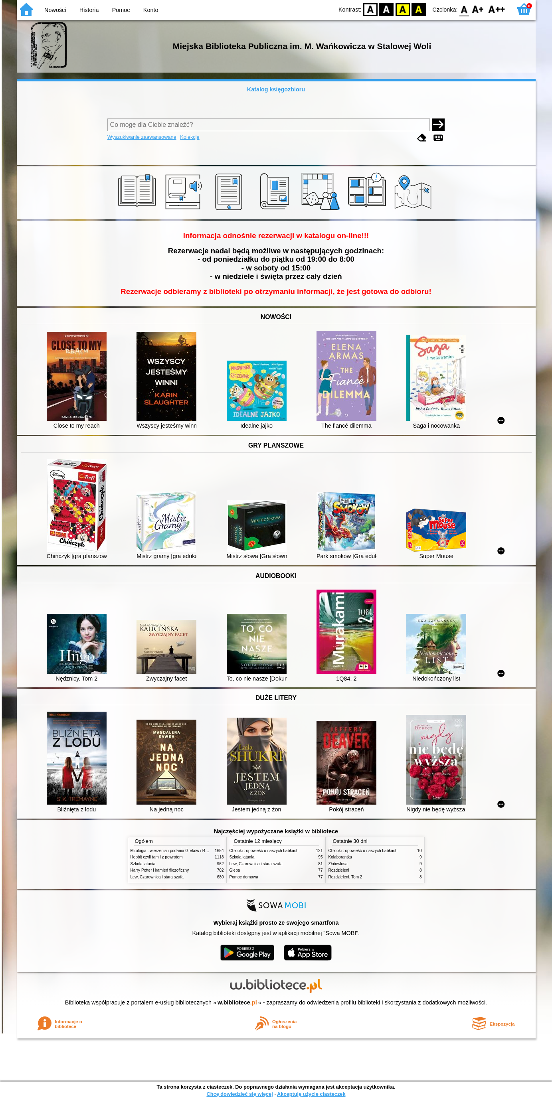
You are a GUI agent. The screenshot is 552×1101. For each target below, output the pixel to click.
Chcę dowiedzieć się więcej (239, 1094)
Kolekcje (189, 137)
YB (402, 9)
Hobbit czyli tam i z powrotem (157, 857)
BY (419, 9)
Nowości (55, 10)
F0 (464, 9)
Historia (89, 10)
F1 (478, 9)
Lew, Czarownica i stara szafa (157, 877)
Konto (150, 10)
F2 (497, 9)
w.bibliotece (237, 1002)
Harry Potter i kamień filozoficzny (160, 870)
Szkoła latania (143, 864)
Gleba (235, 870)
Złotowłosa (338, 864)
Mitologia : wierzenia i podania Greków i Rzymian (174, 850)
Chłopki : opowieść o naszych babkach (264, 850)
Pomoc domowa (244, 877)
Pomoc (121, 10)
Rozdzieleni (338, 870)
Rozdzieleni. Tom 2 (345, 877)
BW (387, 9)
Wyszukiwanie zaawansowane (141, 137)
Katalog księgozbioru (276, 89)
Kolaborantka (340, 857)
